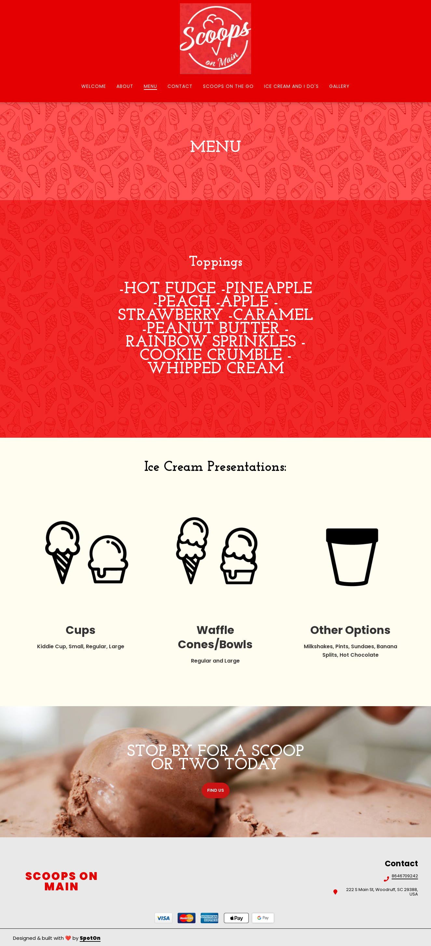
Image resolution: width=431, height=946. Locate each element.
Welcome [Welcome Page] (93, 86)
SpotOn (90, 938)
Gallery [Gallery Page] (339, 86)
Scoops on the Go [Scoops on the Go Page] (228, 86)
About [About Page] (124, 86)
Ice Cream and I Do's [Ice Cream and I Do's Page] (291, 86)
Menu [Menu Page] (150, 86)
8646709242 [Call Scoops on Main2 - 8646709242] (405, 876)
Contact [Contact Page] (180, 86)
